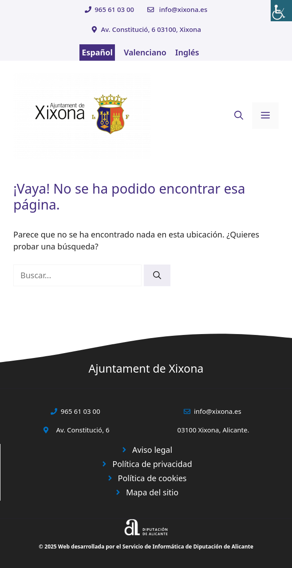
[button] (238, 115)
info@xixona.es (183, 9)
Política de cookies (152, 478)
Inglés (187, 52)
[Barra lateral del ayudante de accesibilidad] (281, 10)
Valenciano (145, 52)
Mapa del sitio (152, 492)
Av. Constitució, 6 (82, 429)
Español (97, 52)
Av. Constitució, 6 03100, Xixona (151, 29)
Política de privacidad (152, 464)
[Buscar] (157, 275)
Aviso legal (152, 449)
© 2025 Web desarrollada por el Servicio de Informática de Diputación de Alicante (146, 546)
